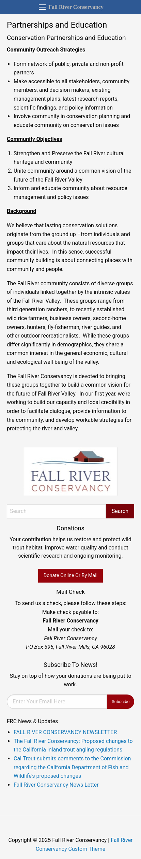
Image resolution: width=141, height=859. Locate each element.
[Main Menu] (42, 7)
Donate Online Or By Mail (70, 575)
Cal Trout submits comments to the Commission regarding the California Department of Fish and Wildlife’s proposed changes (72, 767)
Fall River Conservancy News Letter (56, 785)
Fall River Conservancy (75, 7)
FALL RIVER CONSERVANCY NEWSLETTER (65, 732)
